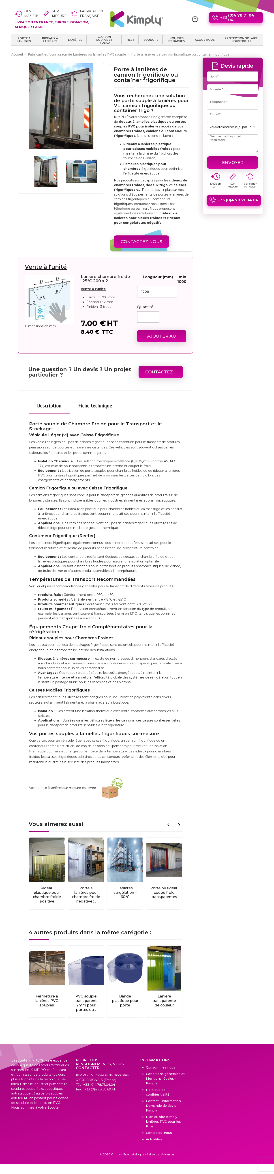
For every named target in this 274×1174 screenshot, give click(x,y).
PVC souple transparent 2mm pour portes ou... (86, 1003)
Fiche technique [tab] (95, 406)
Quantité (145, 307)
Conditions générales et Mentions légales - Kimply (165, 1078)
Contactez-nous (159, 1133)
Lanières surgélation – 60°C (125, 892)
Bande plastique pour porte (125, 1000)
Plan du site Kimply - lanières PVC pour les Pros (163, 1121)
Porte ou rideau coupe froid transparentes (164, 892)
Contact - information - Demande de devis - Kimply (164, 1105)
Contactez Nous (141, 241)
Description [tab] (49, 406)
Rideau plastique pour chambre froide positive (47, 894)
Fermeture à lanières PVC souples (46, 1000)
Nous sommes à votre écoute (35, 1107)
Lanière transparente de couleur (164, 1000)
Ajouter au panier (161, 338)
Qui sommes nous (160, 1067)
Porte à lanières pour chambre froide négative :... (86, 894)
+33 (235, 17)
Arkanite (167, 1154)
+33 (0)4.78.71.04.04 (99, 1085)
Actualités (154, 1139)
